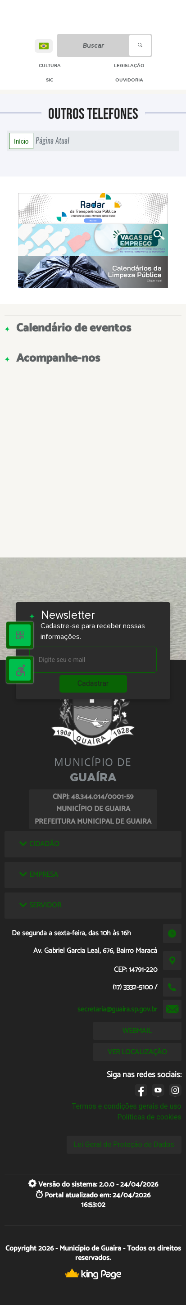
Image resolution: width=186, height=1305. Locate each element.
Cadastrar (93, 683)
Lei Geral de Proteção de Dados (124, 1144)
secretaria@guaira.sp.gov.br (117, 1009)
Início (21, 140)
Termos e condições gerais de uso (126, 1106)
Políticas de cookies (149, 1117)
